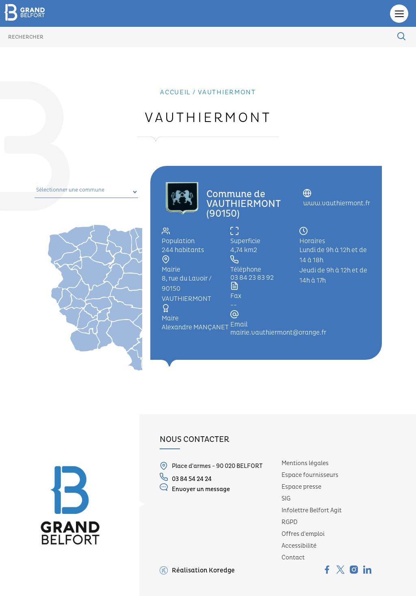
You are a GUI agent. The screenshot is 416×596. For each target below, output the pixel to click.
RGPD (289, 522)
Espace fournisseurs (310, 475)
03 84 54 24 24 (186, 478)
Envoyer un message (195, 488)
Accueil (175, 92)
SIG (286, 498)
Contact (293, 557)
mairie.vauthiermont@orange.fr (278, 332)
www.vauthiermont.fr (336, 203)
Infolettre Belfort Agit (312, 510)
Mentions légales (305, 463)
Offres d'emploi (303, 534)
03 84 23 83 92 (252, 278)
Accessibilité (299, 546)
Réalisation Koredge (197, 570)
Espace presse (301, 487)
